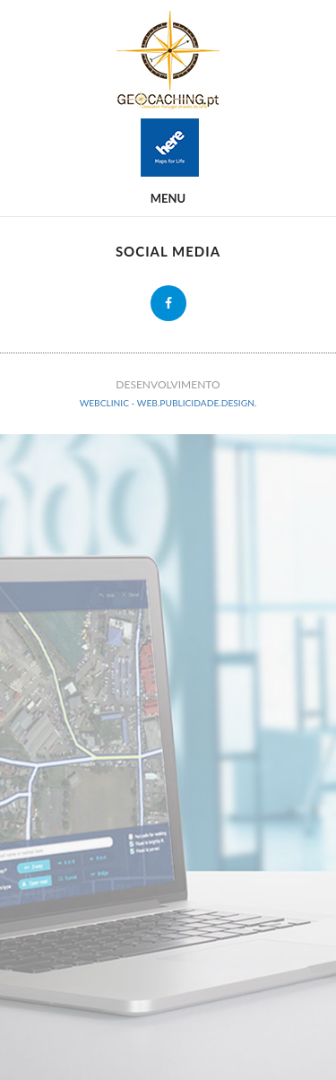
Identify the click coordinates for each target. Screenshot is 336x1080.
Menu (168, 198)
